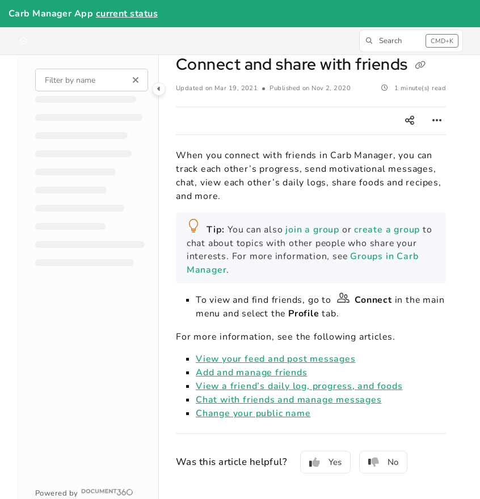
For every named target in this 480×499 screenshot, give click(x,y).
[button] (411, 40)
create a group (385, 229)
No (383, 462)
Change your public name (253, 413)
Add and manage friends (252, 372)
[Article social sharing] (410, 121)
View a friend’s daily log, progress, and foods (299, 386)
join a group (312, 229)
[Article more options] (437, 121)
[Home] (23, 40)
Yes (325, 462)
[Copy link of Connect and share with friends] (420, 66)
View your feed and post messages (276, 359)
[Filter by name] (91, 80)
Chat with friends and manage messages (288, 400)
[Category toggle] (159, 89)
